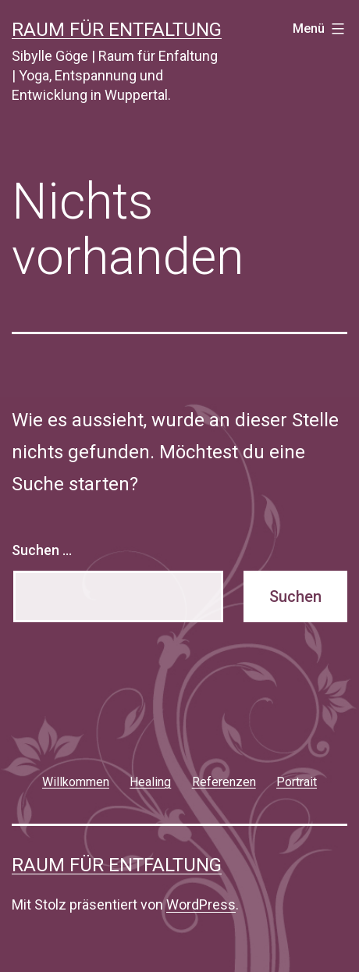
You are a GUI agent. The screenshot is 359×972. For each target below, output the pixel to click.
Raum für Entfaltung (117, 30)
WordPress (201, 904)
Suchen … (42, 550)
